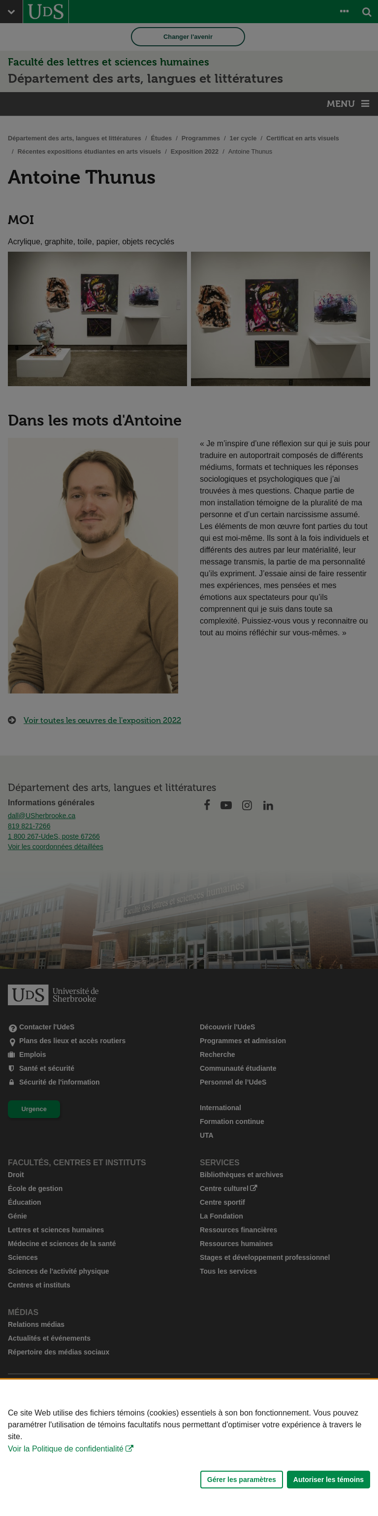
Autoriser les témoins (328, 1479)
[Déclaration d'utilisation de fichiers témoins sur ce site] (189, 1448)
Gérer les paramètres (241, 1479)
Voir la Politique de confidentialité (66, 1449)
